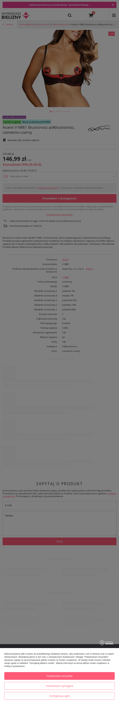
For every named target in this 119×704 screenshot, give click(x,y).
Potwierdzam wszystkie (60, 676)
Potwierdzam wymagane (59, 686)
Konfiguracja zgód (59, 695)
